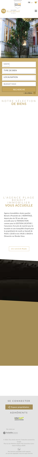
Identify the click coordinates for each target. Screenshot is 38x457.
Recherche (19, 89)
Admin (14, 445)
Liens (32, 443)
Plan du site (7, 443)
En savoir (19, 249)
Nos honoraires (25, 443)
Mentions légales (16, 443)
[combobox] (19, 65)
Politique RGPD (20, 445)
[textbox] (19, 70)
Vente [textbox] (6, 64)
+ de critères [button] (29, 93)
